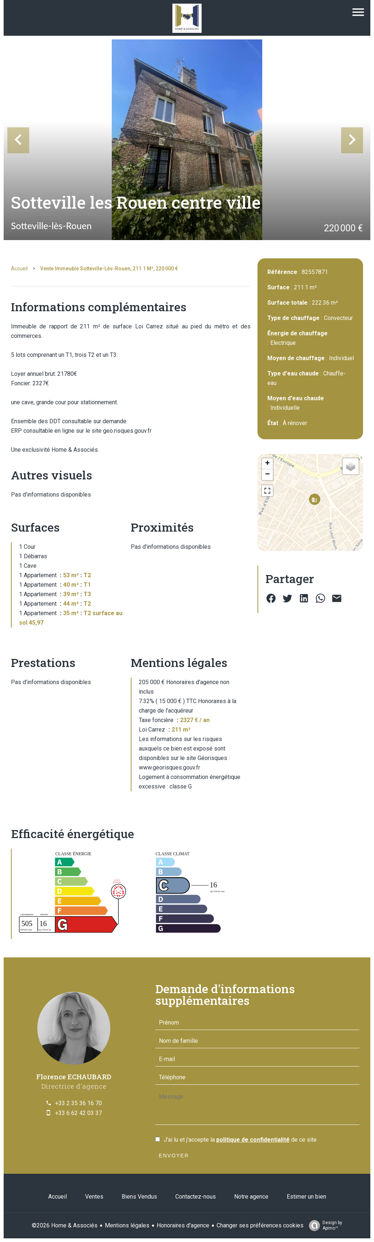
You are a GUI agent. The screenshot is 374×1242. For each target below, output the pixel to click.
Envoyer (174, 1155)
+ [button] (267, 463)
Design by (323, 1225)
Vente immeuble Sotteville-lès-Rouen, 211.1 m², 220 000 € (109, 268)
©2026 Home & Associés (65, 1225)
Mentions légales (127, 1225)
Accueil (19, 268)
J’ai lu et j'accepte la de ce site (240, 1139)
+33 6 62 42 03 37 (78, 1113)
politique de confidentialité (253, 1139)
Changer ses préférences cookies (260, 1225)
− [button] (267, 474)
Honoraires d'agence (183, 1225)
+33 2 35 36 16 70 (78, 1103)
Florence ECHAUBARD (73, 1076)
